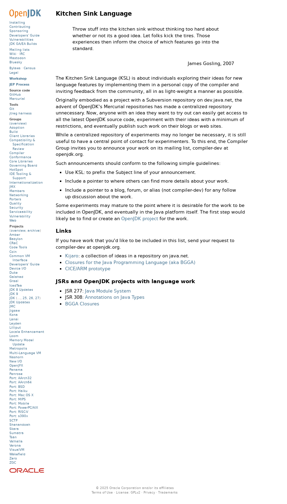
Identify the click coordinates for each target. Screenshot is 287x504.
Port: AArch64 (20, 382)
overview (18, 230)
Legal (13, 72)
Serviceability (20, 212)
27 (37, 298)
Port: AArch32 (20, 378)
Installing (17, 22)
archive (34, 230)
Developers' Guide (24, 35)
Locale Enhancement (26, 332)
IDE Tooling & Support (20, 176)
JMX (12, 187)
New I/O (15, 361)
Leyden (15, 323)
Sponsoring (18, 31)
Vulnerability (19, 216)
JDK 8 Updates (21, 289)
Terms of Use (102, 492)
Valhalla (16, 441)
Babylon (16, 239)
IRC (22, 54)
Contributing (19, 27)
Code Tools (18, 247)
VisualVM (16, 449)
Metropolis (18, 348)
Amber (14, 235)
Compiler (16, 153)
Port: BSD (17, 387)
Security (16, 207)
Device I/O (17, 268)
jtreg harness (20, 113)
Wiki (12, 54)
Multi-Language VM (25, 353)
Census (30, 68)
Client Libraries (22, 136)
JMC (12, 306)
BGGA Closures (82, 303)
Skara (14, 429)
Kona (13, 315)
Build (13, 132)
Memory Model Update (21, 342)
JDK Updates (19, 302)
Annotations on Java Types (115, 297)
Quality (15, 203)
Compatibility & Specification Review (22, 144)
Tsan (13, 437)
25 (25, 298)
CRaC (13, 243)
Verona (15, 445)
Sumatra (16, 433)
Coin (13, 252)
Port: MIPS (17, 399)
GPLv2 (135, 492)
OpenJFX (16, 365)
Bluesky (15, 62)
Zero (13, 458)
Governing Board (23, 165)
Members (17, 191)
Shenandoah (19, 424)
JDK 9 (13, 294)
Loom (13, 336)
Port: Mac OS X (21, 395)
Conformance (20, 157)
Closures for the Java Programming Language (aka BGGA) (130, 262)
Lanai (13, 319)
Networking (18, 195)
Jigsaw (14, 310)
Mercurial (17, 99)
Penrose (16, 374)
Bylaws (15, 68)
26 (31, 298)
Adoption (16, 127)
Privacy (149, 492)
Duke (13, 272)
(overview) (18, 123)
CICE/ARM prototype (87, 268)
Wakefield (17, 454)
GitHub (15, 94)
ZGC (12, 462)
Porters (15, 199)
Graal (13, 281)
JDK (12, 298)
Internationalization (26, 182)
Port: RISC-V (18, 412)
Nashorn (16, 357)
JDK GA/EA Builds (23, 44)
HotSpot (16, 169)
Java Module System (108, 291)
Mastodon (17, 58)
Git (11, 109)
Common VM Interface (19, 258)
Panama (16, 369)
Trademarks (168, 492)
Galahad (16, 277)
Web (12, 220)
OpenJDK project (139, 218)
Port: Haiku (18, 391)
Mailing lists (19, 49)
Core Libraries (21, 161)
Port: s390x (18, 416)
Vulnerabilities (21, 39)
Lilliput (15, 327)
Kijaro (71, 255)
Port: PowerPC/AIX (23, 407)
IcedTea (15, 285)
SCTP (13, 420)
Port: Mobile (19, 403)
